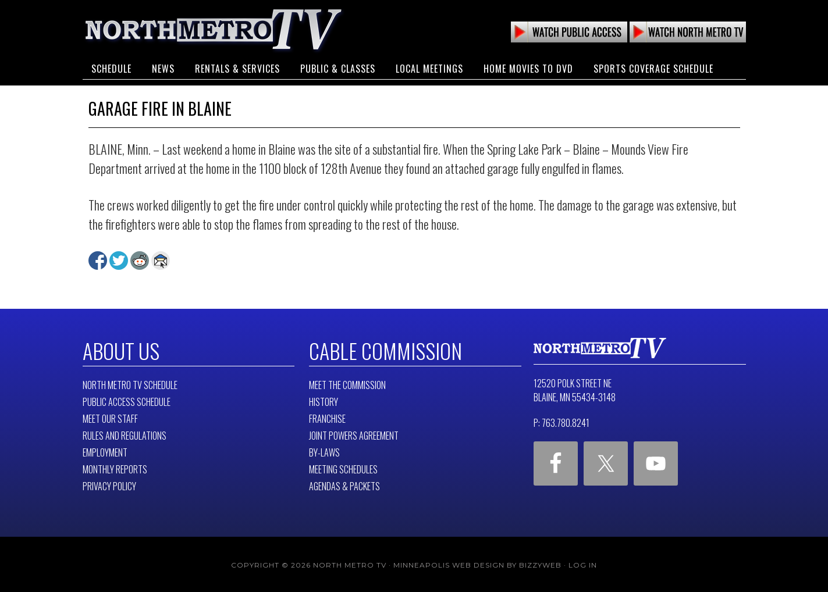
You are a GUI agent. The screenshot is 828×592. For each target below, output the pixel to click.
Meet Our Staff (110, 417)
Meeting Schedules (343, 468)
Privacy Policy (109, 484)
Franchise (327, 417)
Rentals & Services (237, 63)
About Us (118, 349)
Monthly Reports (115, 468)
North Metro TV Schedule (130, 383)
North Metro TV (213, 29)
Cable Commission (378, 349)
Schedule (111, 63)
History (323, 400)
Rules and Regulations (124, 434)
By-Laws (324, 451)
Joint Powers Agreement (354, 434)
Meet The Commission (347, 383)
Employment (105, 451)
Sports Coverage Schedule (653, 63)
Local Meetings (429, 63)
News (163, 63)
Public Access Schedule (126, 400)
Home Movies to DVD (528, 63)
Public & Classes (337, 63)
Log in (582, 563)
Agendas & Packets (344, 484)
